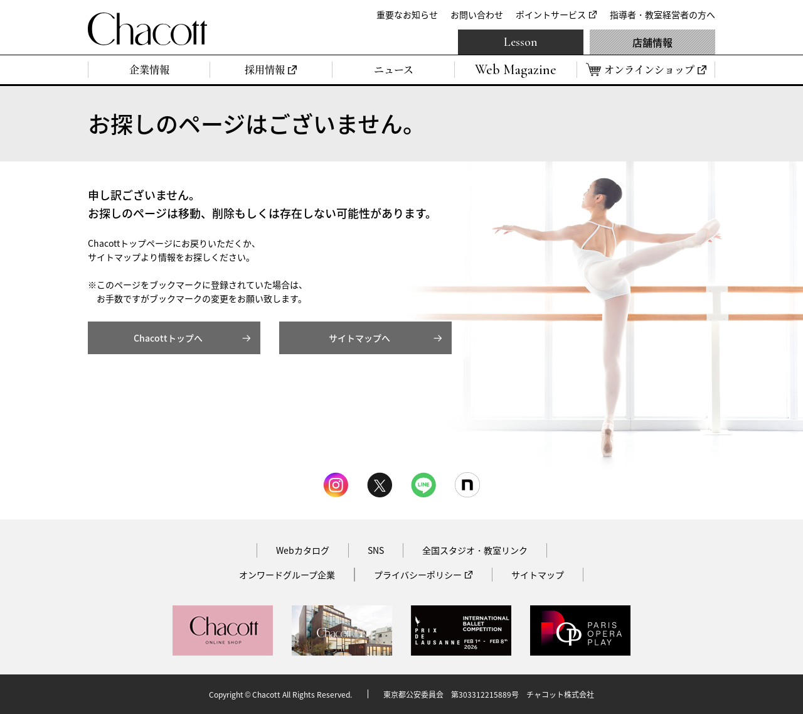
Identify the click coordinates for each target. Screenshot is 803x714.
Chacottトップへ (168, 338)
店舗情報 (652, 42)
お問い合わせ (476, 14)
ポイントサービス (551, 14)
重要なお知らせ (407, 14)
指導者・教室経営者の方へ (662, 14)
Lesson (521, 42)
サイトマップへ (359, 338)
